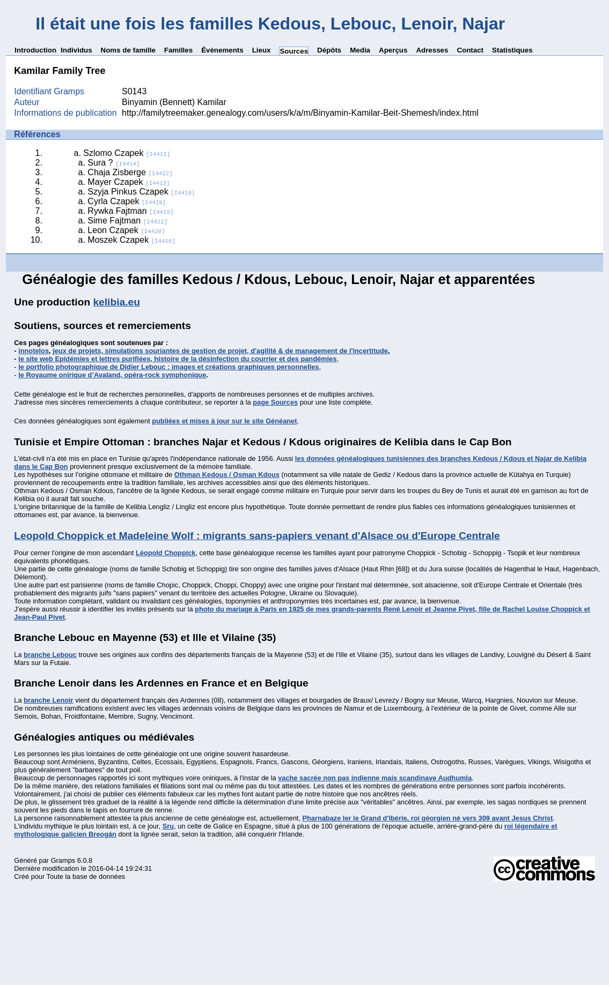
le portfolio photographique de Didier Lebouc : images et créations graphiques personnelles (168, 367)
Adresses (432, 50)
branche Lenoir (48, 700)
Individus (76, 50)
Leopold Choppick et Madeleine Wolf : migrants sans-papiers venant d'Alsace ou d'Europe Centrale (257, 535)
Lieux (261, 50)
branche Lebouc (50, 655)
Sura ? (113, 162)
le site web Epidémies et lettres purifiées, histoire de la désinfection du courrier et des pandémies (177, 359)
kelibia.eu (116, 302)
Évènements (222, 50)
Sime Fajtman (127, 220)
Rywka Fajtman (130, 210)
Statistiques (512, 50)
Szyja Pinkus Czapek (141, 191)
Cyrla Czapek (126, 201)
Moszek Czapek (131, 239)
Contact (470, 50)
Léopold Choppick (166, 553)
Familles (178, 50)
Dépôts (329, 50)
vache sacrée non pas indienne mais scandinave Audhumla (375, 778)
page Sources (275, 402)
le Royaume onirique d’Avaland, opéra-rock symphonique (112, 375)
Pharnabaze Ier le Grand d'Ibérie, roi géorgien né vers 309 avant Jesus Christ (427, 818)
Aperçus (393, 50)
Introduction (35, 50)
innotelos (33, 351)
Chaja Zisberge (129, 172)
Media (360, 50)
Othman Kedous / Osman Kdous (227, 475)
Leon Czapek (126, 230)
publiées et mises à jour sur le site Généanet (224, 421)
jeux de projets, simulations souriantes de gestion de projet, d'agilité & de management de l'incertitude (220, 351)
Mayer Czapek (128, 181)
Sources (294, 51)
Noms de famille (128, 50)
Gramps (63, 860)
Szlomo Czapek (126, 153)
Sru (168, 826)
